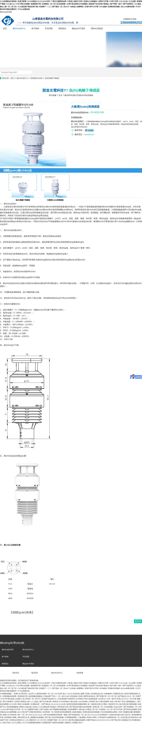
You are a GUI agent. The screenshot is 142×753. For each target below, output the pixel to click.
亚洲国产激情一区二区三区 (57, 720)
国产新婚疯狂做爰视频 (58, 709)
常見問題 (49, 28)
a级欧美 (68, 723)
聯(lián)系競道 (97, 28)
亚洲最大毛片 (77, 723)
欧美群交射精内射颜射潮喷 (77, 704)
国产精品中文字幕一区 (15, 709)
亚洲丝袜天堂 (23, 696)
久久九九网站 (16, 723)
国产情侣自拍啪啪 (130, 709)
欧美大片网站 (102, 704)
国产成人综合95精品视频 (54, 717)
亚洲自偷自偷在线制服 (91, 712)
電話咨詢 (29, 673)
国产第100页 (116, 720)
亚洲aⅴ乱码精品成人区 (94, 694)
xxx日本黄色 (83, 701)
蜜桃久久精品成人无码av (29, 707)
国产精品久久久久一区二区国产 (129, 696)
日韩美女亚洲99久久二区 (19, 720)
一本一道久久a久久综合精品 (67, 696)
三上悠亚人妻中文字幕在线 (41, 701)
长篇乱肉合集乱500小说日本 (120, 715)
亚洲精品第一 (36, 704)
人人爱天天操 (5, 723)
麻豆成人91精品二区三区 (88, 709)
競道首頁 (9, 673)
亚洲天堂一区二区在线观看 (103, 707)
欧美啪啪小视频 (11, 717)
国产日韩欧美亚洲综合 (33, 712)
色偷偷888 (108, 694)
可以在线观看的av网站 (109, 712)
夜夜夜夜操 (93, 699)
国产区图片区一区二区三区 (107, 696)
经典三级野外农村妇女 (87, 696)
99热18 (55, 701)
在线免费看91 (73, 709)
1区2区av (102, 699)
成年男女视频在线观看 (77, 720)
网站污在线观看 (24, 704)
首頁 (5, 28)
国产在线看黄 (8, 701)
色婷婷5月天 (113, 704)
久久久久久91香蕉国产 (99, 715)
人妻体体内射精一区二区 (44, 694)
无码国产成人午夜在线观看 (99, 701)
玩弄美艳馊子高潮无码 (66, 699)
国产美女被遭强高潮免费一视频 (55, 715)
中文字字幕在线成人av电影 (11, 699)
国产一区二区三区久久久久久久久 (30, 715)
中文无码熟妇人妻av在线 (68, 701)
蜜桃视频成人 (131, 701)
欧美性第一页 (48, 712)
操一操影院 (92, 704)
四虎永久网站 (92, 717)
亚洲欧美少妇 (118, 694)
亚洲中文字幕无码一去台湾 (24, 694)
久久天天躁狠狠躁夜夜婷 (32, 723)
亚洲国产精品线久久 (49, 699)
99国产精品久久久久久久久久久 (98, 720)
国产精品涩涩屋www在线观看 (81, 707)
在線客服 (73, 673)
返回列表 (138, 621)
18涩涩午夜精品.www (22, 701)
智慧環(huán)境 (36, 78)
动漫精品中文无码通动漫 (131, 720)
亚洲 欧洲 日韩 (63, 707)
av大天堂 (21, 712)
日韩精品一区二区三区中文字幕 (111, 709)
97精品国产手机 (50, 696)
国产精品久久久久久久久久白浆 (54, 704)
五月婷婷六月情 (82, 699)
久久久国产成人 (61, 694)
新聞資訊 (62, 28)
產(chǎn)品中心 (19, 28)
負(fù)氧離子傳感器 (52, 78)
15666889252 (89, 134)
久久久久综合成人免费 (75, 694)
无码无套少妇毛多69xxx (130, 717)
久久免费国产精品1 (32, 709)
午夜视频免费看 (71, 717)
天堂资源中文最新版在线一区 (109, 717)
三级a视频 (82, 717)
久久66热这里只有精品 (47, 707)
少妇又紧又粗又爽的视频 (127, 704)
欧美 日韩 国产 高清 (117, 701)
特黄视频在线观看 (10, 696)
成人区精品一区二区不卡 (31, 699)
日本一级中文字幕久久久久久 (118, 699)
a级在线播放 (77, 712)
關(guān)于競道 (78, 28)
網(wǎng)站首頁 (7, 649)
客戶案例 (35, 28)
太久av (3, 709)
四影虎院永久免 (24, 717)
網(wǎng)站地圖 (6, 12)
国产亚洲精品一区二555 (132, 707)
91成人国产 (118, 707)
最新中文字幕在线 (10, 715)
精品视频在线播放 (36, 696)
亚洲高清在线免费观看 (62, 712)
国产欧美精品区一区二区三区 (79, 715)
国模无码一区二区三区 (37, 720)
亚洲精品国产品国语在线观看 (53, 723)
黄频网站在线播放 (37, 717)
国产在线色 (44, 709)
